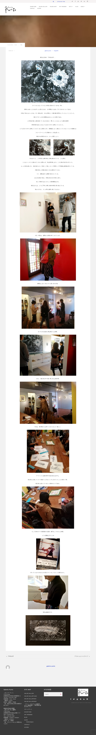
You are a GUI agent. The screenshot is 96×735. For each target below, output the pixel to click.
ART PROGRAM (28, 714)
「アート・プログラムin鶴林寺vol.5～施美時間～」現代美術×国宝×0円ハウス (32, 705)
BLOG (25, 717)
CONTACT (27, 724)
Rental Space (29, 721)
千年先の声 (11, 656)
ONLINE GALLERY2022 (30, 701)
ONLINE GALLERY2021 (30, 698)
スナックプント (28, 709)
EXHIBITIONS (27, 711)
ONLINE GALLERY (29, 693)
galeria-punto (48, 50)
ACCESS (26, 727)
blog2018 (56, 50)
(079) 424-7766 (61, 1)
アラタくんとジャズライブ (81, 656)
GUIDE (26, 719)
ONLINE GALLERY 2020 (30, 696)
